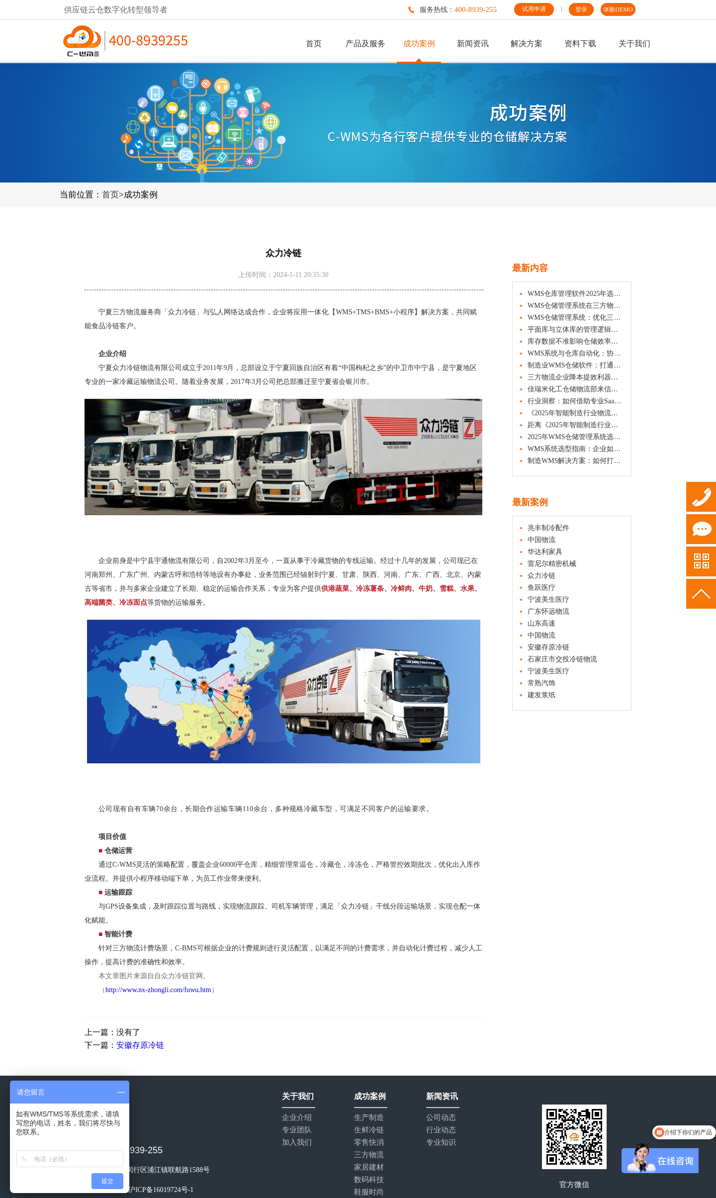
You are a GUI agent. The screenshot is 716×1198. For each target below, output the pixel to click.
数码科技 (369, 1180)
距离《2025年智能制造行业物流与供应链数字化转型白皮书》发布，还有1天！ (576, 425)
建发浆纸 (541, 695)
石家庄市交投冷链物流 (562, 659)
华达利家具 (545, 551)
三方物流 (369, 1155)
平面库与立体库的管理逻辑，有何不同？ (576, 329)
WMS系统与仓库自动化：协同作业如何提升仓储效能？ (576, 353)
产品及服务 (365, 43)
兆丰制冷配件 (548, 528)
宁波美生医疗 (548, 599)
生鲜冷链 (369, 1130)
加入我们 (297, 1142)
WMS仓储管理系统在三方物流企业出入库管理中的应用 (576, 305)
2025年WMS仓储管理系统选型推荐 (576, 437)
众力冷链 (541, 575)
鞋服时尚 (369, 1192)
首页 (314, 43)
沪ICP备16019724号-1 (160, 1190)
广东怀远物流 (548, 611)
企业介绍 (297, 1117)
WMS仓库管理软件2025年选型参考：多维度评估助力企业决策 (576, 293)
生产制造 (369, 1117)
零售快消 (369, 1142)
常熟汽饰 (541, 683)
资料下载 (580, 43)
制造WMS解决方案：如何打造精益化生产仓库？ (576, 460)
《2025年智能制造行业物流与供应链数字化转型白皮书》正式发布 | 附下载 (576, 413)
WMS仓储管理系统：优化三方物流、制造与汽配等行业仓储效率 (576, 317)
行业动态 (441, 1130)
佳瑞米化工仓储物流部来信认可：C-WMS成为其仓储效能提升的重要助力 (576, 389)
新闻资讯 (473, 43)
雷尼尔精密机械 (552, 563)
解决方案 (526, 43)
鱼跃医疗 (541, 587)
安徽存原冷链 (140, 1045)
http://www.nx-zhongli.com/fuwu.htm (158, 990)
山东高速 (541, 623)
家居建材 (369, 1167)
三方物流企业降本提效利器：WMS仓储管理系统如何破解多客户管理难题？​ (576, 377)
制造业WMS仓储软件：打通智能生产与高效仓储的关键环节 (576, 365)
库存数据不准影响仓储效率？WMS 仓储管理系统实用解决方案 (576, 341)
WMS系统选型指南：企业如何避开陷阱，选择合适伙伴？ (576, 449)
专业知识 (441, 1142)
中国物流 (541, 540)
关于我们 (634, 43)
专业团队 (297, 1130)
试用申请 (534, 8)
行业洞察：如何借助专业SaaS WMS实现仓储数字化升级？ (576, 401)
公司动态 (441, 1117)
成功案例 (419, 43)
